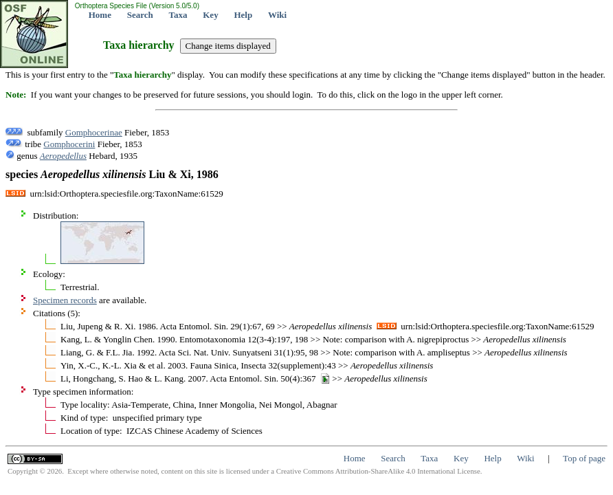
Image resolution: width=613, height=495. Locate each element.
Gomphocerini (69, 144)
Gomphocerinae (93, 132)
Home (100, 15)
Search (140, 15)
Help (243, 15)
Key (210, 15)
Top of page (584, 458)
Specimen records (65, 300)
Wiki (277, 15)
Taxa (178, 15)
